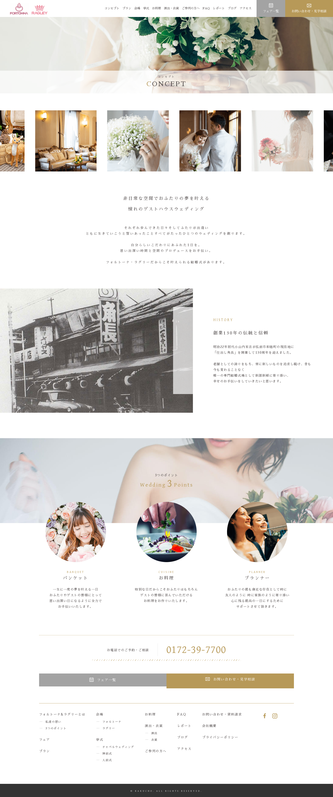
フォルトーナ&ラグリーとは (62, 714)
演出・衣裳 (171, 8)
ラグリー (108, 728)
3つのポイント (55, 728)
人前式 (107, 759)
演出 (154, 732)
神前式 (107, 753)
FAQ (206, 8)
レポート (219, 8)
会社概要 (209, 725)
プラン (126, 8)
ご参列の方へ (191, 8)
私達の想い (53, 721)
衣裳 (154, 739)
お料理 (156, 8)
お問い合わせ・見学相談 (309, 11)
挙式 (146, 8)
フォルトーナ (111, 721)
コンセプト (111, 8)
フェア (44, 739)
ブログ (232, 8)
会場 (137, 8)
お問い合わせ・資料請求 (222, 714)
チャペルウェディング (118, 746)
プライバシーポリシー (220, 736)
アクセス (245, 8)
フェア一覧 (271, 11)
